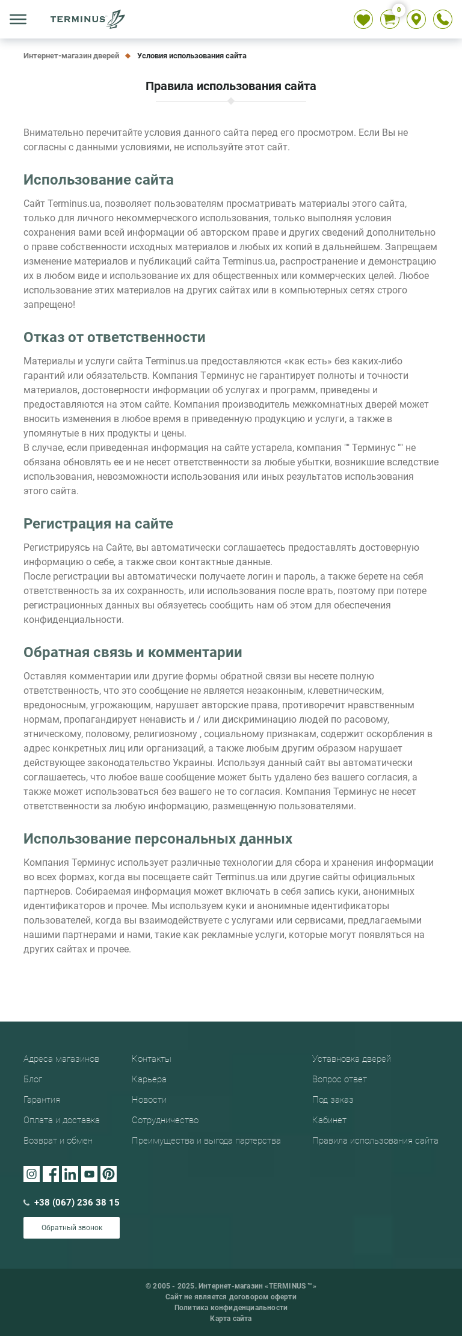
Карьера (149, 1079)
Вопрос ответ (339, 1079)
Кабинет (329, 1120)
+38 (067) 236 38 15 (71, 1202)
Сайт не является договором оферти (231, 1297)
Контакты (151, 1058)
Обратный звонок (72, 1228)
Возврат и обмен (58, 1140)
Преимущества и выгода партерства (206, 1140)
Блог (32, 1079)
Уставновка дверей (351, 1058)
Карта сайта (230, 1318)
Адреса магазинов (61, 1058)
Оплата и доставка (61, 1120)
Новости (149, 1099)
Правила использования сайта (375, 1140)
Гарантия (41, 1099)
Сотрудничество (165, 1120)
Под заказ (333, 1099)
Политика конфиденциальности (231, 1308)
